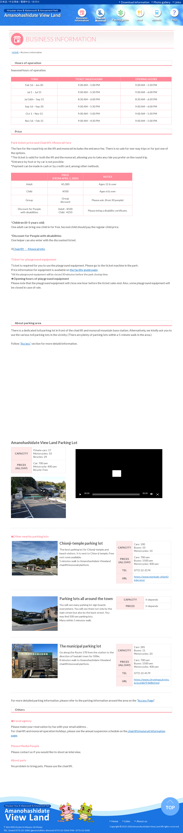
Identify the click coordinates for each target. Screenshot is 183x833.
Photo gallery (162, 2)
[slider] (116, 494)
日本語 (3, 1)
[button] (116, 473)
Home (114, 821)
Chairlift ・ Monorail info (29, 249)
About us (142, 821)
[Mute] (152, 494)
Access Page (146, 700)
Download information (135, 2)
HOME (15, 52)
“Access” (25, 343)
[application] (119, 473)
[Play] (80, 494)
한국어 (35, 1)
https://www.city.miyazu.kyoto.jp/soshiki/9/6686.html (151, 681)
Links (178, 2)
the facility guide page (84, 269)
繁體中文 (25, 1)
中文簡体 (14, 1)
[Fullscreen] (157, 494)
